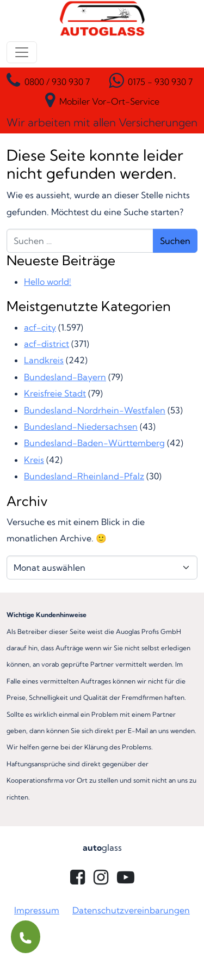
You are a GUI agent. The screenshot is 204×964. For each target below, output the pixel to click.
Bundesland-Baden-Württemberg (94, 442)
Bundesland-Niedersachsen (81, 426)
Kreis (34, 459)
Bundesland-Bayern (65, 376)
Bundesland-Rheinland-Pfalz (84, 476)
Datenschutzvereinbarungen (131, 910)
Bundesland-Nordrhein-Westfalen (94, 410)
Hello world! (47, 281)
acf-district (46, 343)
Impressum (36, 910)
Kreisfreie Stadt (55, 393)
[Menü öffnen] (22, 52)
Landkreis (44, 360)
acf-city (40, 327)
